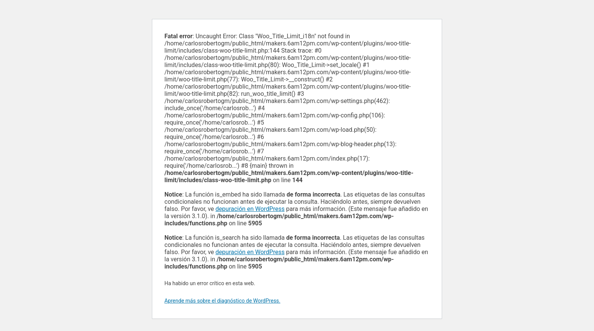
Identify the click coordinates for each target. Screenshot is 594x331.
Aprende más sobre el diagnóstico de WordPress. (222, 301)
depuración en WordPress (250, 208)
